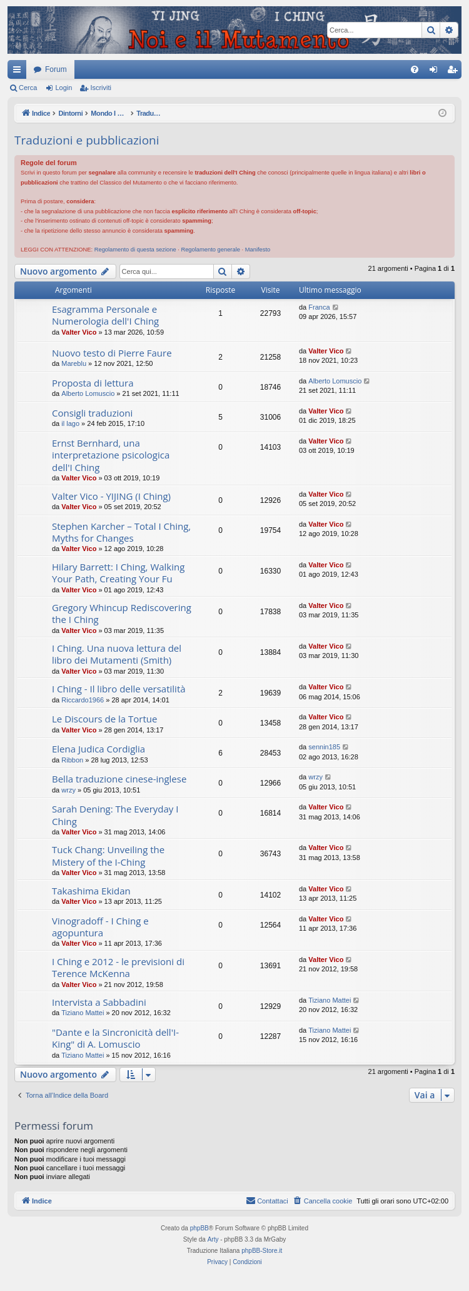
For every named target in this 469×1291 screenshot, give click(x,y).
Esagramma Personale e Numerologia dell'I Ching (105, 315)
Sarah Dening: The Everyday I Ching (115, 814)
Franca (319, 307)
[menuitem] (414, 69)
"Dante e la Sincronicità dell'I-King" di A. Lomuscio (115, 1038)
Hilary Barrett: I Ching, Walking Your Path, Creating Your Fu (118, 572)
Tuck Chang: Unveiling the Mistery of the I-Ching (108, 855)
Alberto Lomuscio (87, 393)
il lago (70, 423)
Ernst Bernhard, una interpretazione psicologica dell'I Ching (110, 455)
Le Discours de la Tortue (104, 718)
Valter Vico (78, 332)
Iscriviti (100, 87)
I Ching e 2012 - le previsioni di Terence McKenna (118, 967)
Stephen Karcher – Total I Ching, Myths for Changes (121, 532)
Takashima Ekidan (91, 890)
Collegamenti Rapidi (19, 72)
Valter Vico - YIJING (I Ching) (111, 496)
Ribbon (72, 760)
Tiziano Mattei (82, 1012)
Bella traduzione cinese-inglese (119, 778)
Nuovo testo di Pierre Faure (112, 353)
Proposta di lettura (93, 383)
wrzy (68, 790)
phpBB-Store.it (261, 1250)
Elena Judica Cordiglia (98, 748)
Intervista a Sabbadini (99, 1002)
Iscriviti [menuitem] (454, 72)
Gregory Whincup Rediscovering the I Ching (121, 613)
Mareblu (73, 363)
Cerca (28, 87)
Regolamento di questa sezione (135, 249)
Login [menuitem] (436, 72)
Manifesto (258, 249)
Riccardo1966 (82, 700)
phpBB (199, 1228)
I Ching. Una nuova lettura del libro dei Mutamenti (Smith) (116, 654)
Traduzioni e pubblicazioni (86, 140)
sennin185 (324, 747)
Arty (213, 1239)
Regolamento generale (210, 249)
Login (63, 87)
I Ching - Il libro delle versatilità (119, 688)
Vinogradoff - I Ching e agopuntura (100, 926)
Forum (56, 69)
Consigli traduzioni (92, 413)
